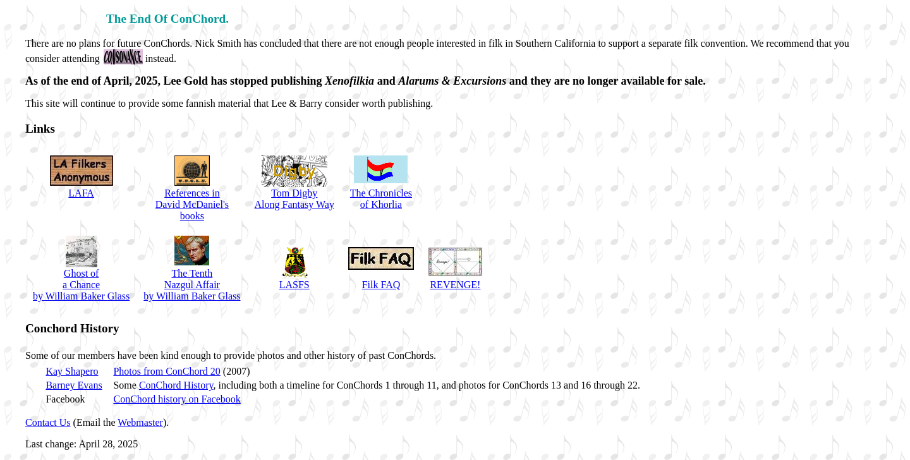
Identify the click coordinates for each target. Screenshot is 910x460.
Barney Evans (74, 385)
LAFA (81, 193)
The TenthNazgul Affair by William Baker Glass (191, 284)
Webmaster (140, 422)
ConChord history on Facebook (176, 399)
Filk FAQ (381, 284)
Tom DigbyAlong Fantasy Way (294, 199)
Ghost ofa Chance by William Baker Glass (81, 284)
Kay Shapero (72, 371)
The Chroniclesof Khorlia (381, 199)
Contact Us (48, 422)
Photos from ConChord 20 (166, 371)
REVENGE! (455, 284)
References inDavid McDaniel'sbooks (192, 204)
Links (40, 128)
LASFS (294, 284)
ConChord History (176, 385)
